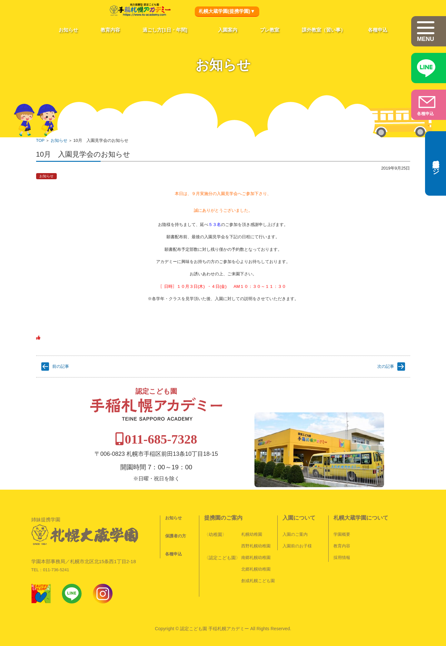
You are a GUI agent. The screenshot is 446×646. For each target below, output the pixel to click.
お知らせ (68, 30)
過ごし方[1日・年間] (165, 30)
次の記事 (385, 366)
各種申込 (377, 30)
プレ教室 (269, 30)
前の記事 (60, 366)
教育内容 (110, 30)
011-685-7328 (224, 423)
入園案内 (227, 30)
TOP (40, 140)
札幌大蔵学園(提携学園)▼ (227, 11)
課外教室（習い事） (323, 30)
